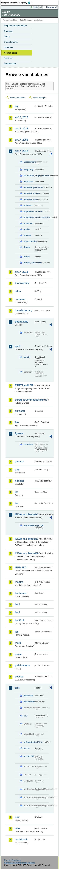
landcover (21, 593)
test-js (27, 748)
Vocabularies (10, 53)
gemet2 (19, 461)
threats (27, 247)
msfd (18, 643)
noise (18, 654)
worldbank (21, 839)
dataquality (21, 321)
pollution (28, 205)
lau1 (17, 604)
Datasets (8, 31)
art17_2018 (21, 272)
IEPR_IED (20, 567)
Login (36, 7)
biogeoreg (28, 169)
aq (16, 106)
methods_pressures (29, 187)
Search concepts (39, 98)
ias (16, 492)
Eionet (15, 20)
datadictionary (23, 310)
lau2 (17, 612)
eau (25, 716)
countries (28, 444)
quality (27, 229)
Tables (7, 36)
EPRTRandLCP (24, 385)
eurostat (20, 411)
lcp (17, 631)
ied (17, 503)
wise (17, 828)
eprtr (18, 346)
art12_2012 (21, 117)
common (20, 299)
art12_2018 (21, 128)
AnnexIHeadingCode (29, 525)
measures (28, 181)
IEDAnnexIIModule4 (24, 553)
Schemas (8, 47)
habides (19, 480)
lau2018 (19, 620)
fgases (19, 433)
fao (17, 422)
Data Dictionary (26, 20)
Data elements (11, 42)
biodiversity (22, 283)
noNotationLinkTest (29, 742)
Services (8, 58)
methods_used (29, 199)
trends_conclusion (29, 262)
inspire (19, 582)
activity (27, 357)
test (17, 687)
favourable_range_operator (29, 175)
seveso (19, 676)
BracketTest (29, 701)
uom (17, 817)
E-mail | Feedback (12, 860)
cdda (18, 291)
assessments (29, 162)
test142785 (29, 756)
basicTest (28, 695)
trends (27, 256)
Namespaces (10, 63)
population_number (29, 211)
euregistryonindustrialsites (24, 399)
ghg (17, 469)
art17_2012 (21, 151)
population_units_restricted (29, 217)
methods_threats (29, 193)
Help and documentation (15, 25)
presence (28, 223)
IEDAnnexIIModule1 (24, 514)
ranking (27, 235)
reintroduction (29, 241)
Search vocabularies (17, 98)
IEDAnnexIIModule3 (24, 538)
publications (22, 665)
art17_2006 (21, 139)
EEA (16, 2)
